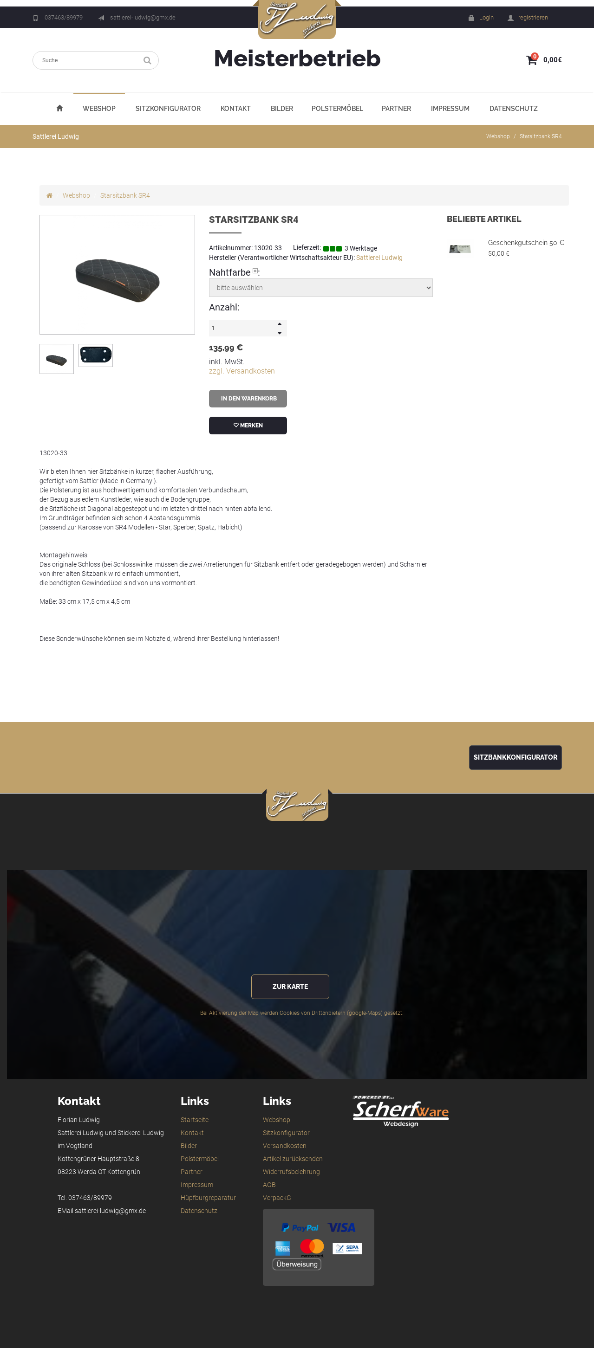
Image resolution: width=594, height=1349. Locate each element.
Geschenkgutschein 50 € (526, 243)
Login (486, 17)
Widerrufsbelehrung (291, 1172)
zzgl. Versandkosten (242, 371)
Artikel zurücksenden (293, 1159)
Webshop (99, 109)
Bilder (282, 109)
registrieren (533, 17)
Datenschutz (514, 109)
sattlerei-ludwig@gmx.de (143, 17)
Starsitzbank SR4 (541, 137)
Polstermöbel (337, 109)
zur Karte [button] (290, 988)
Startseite (195, 1120)
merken (248, 426)
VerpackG (277, 1198)
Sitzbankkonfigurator (515, 758)
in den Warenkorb (248, 399)
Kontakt (236, 109)
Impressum (450, 109)
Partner (396, 109)
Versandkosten (285, 1146)
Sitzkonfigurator (168, 109)
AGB (269, 1185)
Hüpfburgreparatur (208, 1198)
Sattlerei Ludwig (379, 258)
